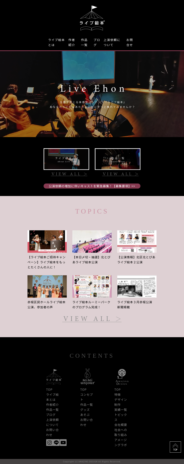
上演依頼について (112, 42)
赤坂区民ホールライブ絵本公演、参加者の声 (46, 304)
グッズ (85, 409)
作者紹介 (71, 42)
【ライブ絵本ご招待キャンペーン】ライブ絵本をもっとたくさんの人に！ (46, 262)
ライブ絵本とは (56, 42)
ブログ (96, 42)
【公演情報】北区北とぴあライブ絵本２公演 (136, 259)
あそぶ (85, 414)
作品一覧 (84, 42)
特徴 (117, 394)
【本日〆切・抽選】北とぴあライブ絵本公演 (91, 259)
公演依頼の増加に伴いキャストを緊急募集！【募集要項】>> (92, 186)
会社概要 (120, 424)
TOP (49, 389)
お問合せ (129, 42)
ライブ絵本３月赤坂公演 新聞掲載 (136, 304)
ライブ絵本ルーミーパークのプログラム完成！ (91, 304)
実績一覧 (120, 409)
